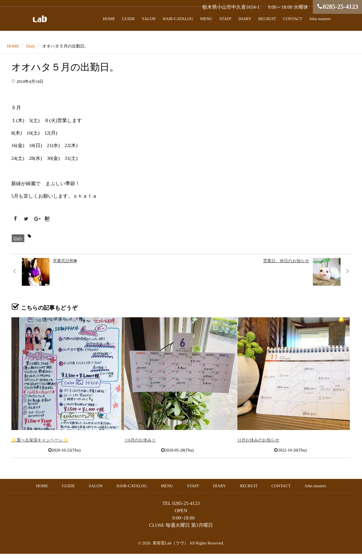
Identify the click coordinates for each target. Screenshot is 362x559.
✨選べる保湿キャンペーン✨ (39, 440)
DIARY (244, 18)
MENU (206, 18)
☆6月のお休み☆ (140, 440)
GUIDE (128, 18)
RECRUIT (267, 18)
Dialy (18, 238)
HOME (109, 18)
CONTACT (292, 18)
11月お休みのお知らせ (258, 440)
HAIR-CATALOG (177, 18)
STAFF (225, 18)
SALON (149, 18)
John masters (320, 18)
